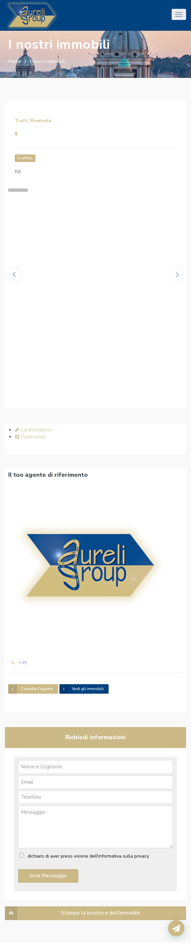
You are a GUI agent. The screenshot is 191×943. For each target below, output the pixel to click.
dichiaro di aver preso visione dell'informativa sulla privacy (88, 856)
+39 (22, 663)
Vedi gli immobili (81, 689)
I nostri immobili (48, 61)
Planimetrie (30, 437)
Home (14, 61)
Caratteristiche (33, 430)
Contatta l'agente (30, 689)
